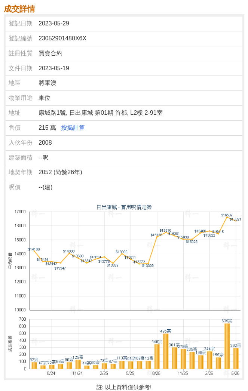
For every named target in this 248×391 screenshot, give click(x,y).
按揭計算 (73, 127)
